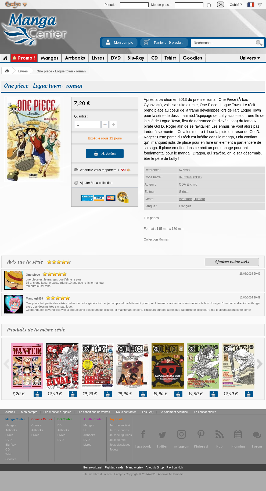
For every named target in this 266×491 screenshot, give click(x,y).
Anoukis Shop (155, 467)
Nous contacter (126, 412)
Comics (36, 425)
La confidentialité (205, 412)
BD (59, 425)
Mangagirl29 (34, 298)
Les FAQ (148, 412)
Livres (23, 71)
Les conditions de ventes (93, 412)
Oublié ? (236, 5)
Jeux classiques (119, 444)
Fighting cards (114, 467)
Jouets (113, 449)
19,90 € (54, 394)
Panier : (168, 42)
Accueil (10, 412)
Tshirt (8, 454)
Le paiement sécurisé (174, 412)
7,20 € (18, 394)
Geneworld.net (92, 467)
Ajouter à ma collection (93, 183)
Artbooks (11, 430)
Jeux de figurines (120, 435)
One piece (33, 274)
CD (7, 449)
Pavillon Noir (174, 467)
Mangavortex (134, 467)
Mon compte (123, 42)
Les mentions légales (57, 412)
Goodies (10, 459)
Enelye (118, 474)
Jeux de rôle (117, 439)
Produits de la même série (36, 330)
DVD (8, 439)
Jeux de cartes (119, 430)
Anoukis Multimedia (170, 474)
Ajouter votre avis (232, 262)
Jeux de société (119, 425)
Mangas (10, 425)
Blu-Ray (10, 444)
